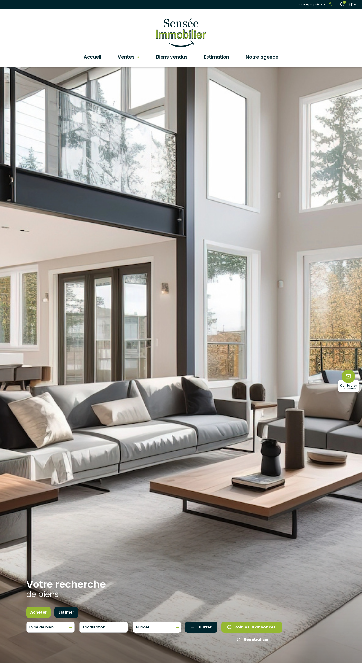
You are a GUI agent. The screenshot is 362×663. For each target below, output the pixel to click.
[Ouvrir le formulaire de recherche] (201, 627)
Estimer (66, 612)
